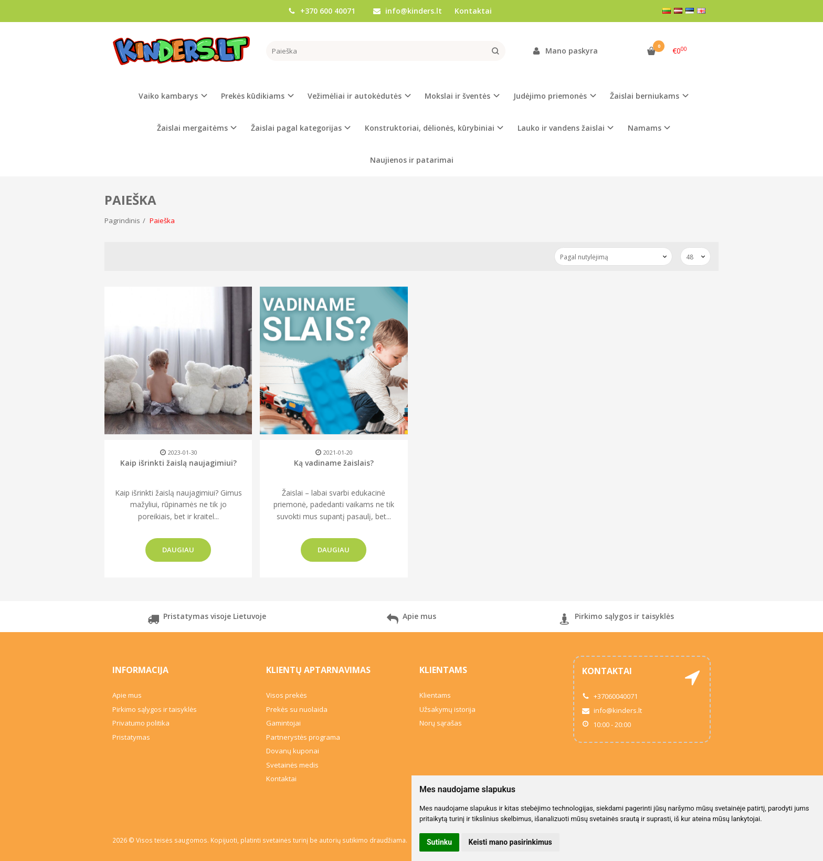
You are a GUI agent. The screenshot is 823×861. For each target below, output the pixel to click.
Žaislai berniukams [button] (644, 96)
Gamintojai (283, 723)
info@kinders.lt (407, 11)
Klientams (443, 670)
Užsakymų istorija (447, 709)
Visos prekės (286, 695)
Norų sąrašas (440, 723)
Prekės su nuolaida (297, 709)
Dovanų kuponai (292, 750)
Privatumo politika (141, 723)
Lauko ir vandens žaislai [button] (561, 128)
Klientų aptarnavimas (318, 670)
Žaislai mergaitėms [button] (192, 128)
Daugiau (178, 549)
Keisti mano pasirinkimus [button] (510, 842)
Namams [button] (644, 128)
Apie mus (411, 620)
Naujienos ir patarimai (411, 160)
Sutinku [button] (439, 842)
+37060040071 (610, 696)
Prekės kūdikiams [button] (252, 96)
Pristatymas (131, 737)
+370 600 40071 (321, 11)
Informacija (140, 670)
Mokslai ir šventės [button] (457, 96)
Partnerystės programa (303, 737)
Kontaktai (473, 11)
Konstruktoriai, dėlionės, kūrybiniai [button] (429, 128)
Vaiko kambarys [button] (168, 96)
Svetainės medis (292, 765)
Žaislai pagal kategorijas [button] (296, 128)
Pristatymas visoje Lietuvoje (206, 620)
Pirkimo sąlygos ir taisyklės (616, 620)
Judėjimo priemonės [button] (550, 96)
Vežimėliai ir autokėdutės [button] (355, 96)
